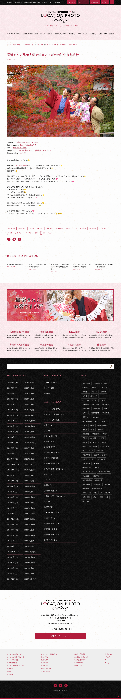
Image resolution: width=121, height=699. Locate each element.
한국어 (10, 674)
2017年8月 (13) (29, 557)
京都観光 (50, 229)
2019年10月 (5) (29, 486)
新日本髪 (100, 451)
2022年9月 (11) (12, 415)
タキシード (95, 442)
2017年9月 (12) (12, 557)
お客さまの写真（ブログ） (16, 665)
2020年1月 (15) (12, 481)
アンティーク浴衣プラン (53, 452)
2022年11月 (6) (12, 410)
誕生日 (85, 413)
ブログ (105, 2)
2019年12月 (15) (30, 481)
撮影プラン (44, 657)
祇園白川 (97, 463)
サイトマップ (79, 665)
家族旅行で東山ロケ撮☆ (15, 266)
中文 (9, 671)
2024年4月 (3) (29, 393)
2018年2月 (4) (29, 541)
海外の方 (70, 229)
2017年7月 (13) (12, 563)
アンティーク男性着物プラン (55, 414)
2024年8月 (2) (12, 388)
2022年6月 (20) (29, 421)
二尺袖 (85, 425)
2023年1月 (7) (29, 404)
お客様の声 (86, 383)
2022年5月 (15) (12, 426)
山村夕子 (23, 153)
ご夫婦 (31, 229)
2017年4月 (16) (12, 568)
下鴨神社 (107, 484)
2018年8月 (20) (29, 524)
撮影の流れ (44, 663)
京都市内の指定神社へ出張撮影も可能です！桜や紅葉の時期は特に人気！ (101, 347)
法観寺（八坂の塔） (16, 233)
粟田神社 (97, 484)
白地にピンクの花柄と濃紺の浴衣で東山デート (38, 267)
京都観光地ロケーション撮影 (27, 142)
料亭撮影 (47, 393)
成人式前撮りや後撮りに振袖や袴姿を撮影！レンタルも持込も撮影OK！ (101, 334)
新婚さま (86, 392)
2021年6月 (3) (12, 453)
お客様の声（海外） (101, 383)
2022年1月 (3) (12, 437)
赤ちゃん (94, 396)
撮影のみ (86, 417)
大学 (84, 493)
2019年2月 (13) (29, 508)
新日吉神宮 (86, 484)
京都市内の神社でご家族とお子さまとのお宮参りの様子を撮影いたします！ (74, 347)
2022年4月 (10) (29, 426)
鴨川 (97, 467)
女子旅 (85, 396)
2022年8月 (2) (29, 415)
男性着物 (93, 229)
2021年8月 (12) (12, 448)
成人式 (42, 34)
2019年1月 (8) (12, 513)
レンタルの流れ (13, 660)
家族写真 (12, 229)
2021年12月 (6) (29, 437)
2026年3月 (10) (12, 382)
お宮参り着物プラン (51, 523)
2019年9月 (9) (12, 492)
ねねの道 (102, 459)
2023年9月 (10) (12, 399)
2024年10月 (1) (29, 382)
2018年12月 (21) (30, 513)
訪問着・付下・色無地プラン (55, 496)
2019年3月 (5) (12, 508)
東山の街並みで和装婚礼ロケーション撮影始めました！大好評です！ (46, 334)
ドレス (85, 442)
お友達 (40, 229)
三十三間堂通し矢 (99, 489)
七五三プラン (49, 507)
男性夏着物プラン (50, 447)
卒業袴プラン (49, 485)
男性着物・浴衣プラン (43, 150)
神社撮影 (86, 489)
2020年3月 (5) (12, 475)
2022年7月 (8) (12, 421)
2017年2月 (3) (12, 573)
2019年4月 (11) (29, 503)
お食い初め (102, 34)
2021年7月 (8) (29, 448)
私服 (84, 446)
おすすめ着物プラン (25, 150)
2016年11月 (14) (30, 579)
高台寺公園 (86, 463)
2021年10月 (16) (30, 443)
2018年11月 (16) (13, 519)
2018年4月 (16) (29, 535)
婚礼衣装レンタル (50, 529)
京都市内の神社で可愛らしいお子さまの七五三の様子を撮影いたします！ (74, 334)
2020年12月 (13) (13, 464)
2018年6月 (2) (29, 530)
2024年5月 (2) (12, 393)
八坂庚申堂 (86, 455)
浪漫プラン (48, 425)
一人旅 (103, 400)
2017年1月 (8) (29, 573)
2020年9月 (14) (29, 470)
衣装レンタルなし (50, 540)
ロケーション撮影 (19, 148)
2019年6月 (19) (29, 497)
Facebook (107, 660)
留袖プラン (48, 502)
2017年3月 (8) (29, 568)
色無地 (85, 430)
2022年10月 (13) (30, 410)
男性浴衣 (96, 434)
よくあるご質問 (79, 660)
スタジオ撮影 (49, 388)
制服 (104, 442)
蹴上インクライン (89, 472)
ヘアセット (104, 229)
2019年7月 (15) (12, 497)
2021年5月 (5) (29, 453)
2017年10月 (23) (30, 552)
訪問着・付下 (102, 425)
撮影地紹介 (44, 660)
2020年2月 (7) (29, 475)
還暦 (106, 409)
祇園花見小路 (87, 467)
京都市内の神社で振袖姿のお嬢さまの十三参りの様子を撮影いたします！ (46, 347)
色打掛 (102, 438)
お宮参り (93, 34)
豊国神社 (99, 480)
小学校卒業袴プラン (51, 491)
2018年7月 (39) (12, 530)
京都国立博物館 (104, 472)
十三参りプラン (50, 518)
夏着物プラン (49, 441)
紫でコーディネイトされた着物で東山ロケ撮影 (82, 267)
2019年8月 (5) (29, 492)
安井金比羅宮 (87, 480)
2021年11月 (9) (12, 443)
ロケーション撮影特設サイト (50, 654)
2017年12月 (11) (30, 546)
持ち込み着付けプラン (52, 534)
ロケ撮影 (71, 2)
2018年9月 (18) (12, 524)
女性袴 (100, 430)
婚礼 (36, 34)
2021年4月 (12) (12, 459)
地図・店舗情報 (79, 654)
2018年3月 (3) (12, 541)
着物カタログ (109, 654)
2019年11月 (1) (12, 486)
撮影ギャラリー (45, 668)
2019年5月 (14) (12, 503)
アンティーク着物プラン (53, 409)
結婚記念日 (86, 409)
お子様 (95, 392)
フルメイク (105, 446)
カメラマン (44, 665)
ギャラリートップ (13, 34)
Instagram (107, 663)
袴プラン (47, 480)
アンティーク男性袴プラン (54, 420)
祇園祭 (108, 493)
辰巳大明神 (97, 476)
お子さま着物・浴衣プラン (54, 469)
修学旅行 (96, 404)
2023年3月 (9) (12, 404)
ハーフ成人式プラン (51, 512)
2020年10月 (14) (13, 470)
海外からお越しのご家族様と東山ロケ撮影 (104, 267)
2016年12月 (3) (12, 579)
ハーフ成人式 (82, 34)
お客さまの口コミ (46, 671)
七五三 (50, 34)
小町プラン (48, 431)
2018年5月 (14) (12, 535)
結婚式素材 (95, 413)
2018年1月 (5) (12, 546)
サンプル (96, 417)
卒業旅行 (106, 404)
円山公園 (86, 476)
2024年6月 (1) (29, 388)
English (10, 668)
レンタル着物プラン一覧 (15, 657)
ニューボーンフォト (90, 400)
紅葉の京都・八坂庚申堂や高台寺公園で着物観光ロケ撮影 (60, 268)
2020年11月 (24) (30, 464)
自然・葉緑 (86, 497)
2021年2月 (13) (29, 459)
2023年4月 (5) (29, 399)
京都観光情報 (12, 663)
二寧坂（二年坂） (33, 233)
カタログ (95, 2)
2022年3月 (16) (12, 432)
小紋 (92, 430)
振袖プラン (48, 474)
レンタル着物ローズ (14, 654)
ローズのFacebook (20, 165)
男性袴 (105, 434)
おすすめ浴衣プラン (51, 458)
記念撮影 (60, 229)
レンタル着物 (81, 229)
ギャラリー (83, 2)
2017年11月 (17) (13, 552)
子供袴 (85, 438)
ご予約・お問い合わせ (61, 636)
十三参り (72, 34)
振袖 (92, 425)
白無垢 (93, 438)
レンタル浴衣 (100, 421)
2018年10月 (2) (29, 519)
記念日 (111, 34)
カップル (22, 229)
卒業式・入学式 (60, 34)
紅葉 (50, 233)
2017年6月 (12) (29, 563)
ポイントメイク (88, 451)
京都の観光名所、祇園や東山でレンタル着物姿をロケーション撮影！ (19, 334)
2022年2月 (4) (29, 432)
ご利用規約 (78, 663)
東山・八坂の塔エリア (28, 145)
